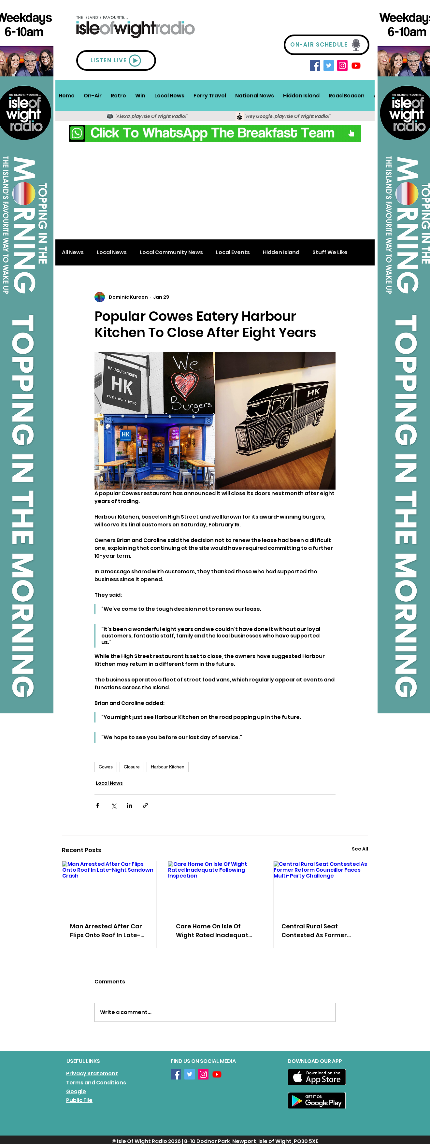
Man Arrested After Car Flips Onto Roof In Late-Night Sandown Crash (106, 930)
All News (73, 252)
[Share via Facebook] (97, 805)
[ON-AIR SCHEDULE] (326, 45)
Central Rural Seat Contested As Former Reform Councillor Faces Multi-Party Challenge (318, 930)
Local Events (233, 252)
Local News (112, 252)
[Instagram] (342, 65)
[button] (92, 95)
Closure (132, 766)
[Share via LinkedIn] (129, 805)
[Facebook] (315, 65)
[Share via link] (145, 805)
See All (360, 849)
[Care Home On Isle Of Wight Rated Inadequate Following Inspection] (215, 887)
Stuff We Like (330, 252)
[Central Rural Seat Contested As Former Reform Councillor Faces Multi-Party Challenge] (321, 887)
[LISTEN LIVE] (116, 60)
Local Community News (171, 252)
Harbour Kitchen (167, 766)
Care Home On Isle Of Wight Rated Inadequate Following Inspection (214, 930)
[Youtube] (356, 65)
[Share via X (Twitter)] (113, 805)
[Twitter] (328, 65)
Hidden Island (281, 252)
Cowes (106, 766)
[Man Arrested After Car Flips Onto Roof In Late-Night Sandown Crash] (109, 887)
